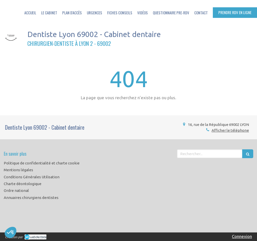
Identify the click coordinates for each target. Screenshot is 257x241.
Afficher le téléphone (230, 130)
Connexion (242, 236)
